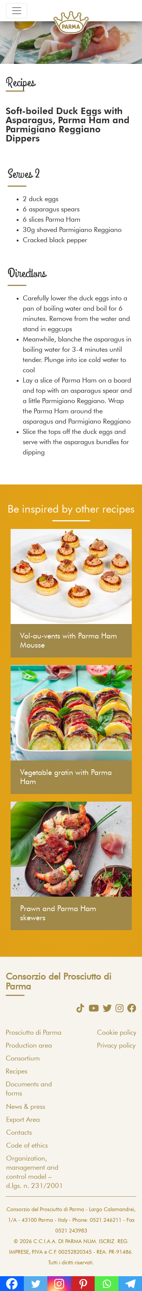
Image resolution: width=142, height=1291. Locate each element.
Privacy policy (116, 1045)
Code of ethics (27, 1145)
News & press (25, 1107)
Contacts (19, 1132)
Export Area (23, 1119)
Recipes (16, 1071)
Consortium (23, 1058)
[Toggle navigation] (16, 10)
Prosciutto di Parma (33, 1032)
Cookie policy (116, 1032)
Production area (29, 1045)
